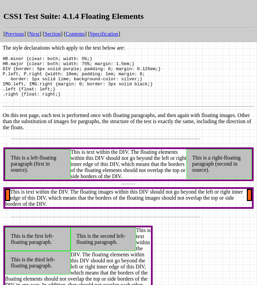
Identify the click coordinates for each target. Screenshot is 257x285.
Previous (14, 34)
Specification (104, 34)
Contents (75, 34)
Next (34, 34)
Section (53, 34)
